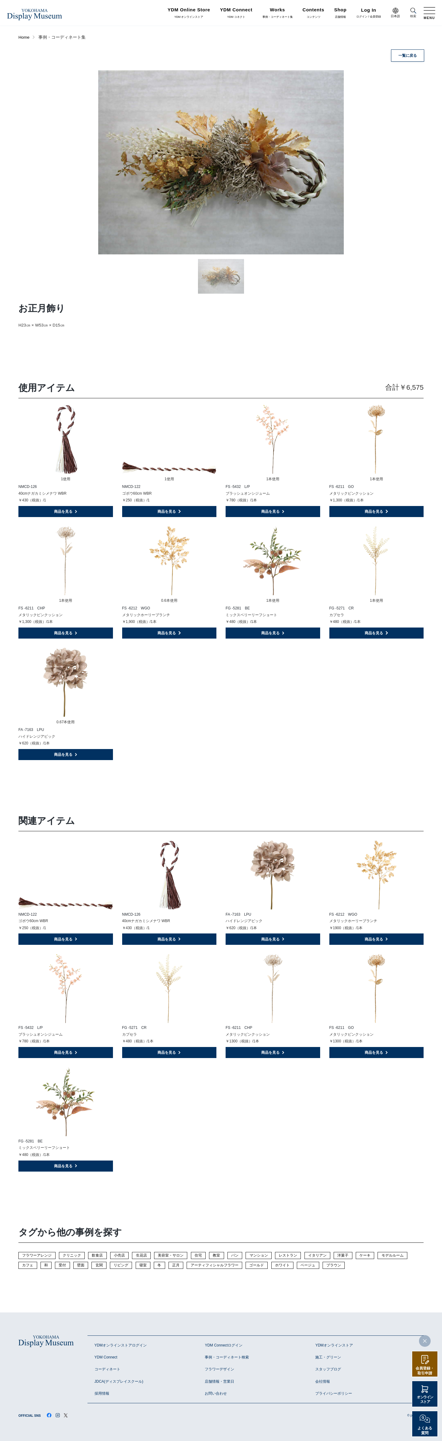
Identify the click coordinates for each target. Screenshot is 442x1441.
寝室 (143, 1265)
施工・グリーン (328, 1357)
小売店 (119, 1255)
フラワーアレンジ (37, 1255)
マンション (259, 1255)
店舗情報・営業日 (219, 1381)
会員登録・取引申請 (425, 1370)
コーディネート (107, 1369)
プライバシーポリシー (333, 1393)
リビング (121, 1265)
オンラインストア (425, 1399)
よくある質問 (424, 1430)
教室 (216, 1255)
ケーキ (364, 1255)
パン (234, 1255)
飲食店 (97, 1255)
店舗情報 (340, 13)
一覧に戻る (407, 55)
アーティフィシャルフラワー (214, 1265)
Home (23, 37)
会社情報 (322, 1381)
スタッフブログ (328, 1369)
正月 (176, 1265)
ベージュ (307, 1265)
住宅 (198, 1255)
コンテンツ (313, 13)
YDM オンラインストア (189, 13)
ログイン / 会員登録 (368, 13)
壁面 (80, 1265)
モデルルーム (393, 1255)
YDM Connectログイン (223, 1345)
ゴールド (256, 1265)
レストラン (288, 1255)
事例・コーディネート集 (277, 13)
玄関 (99, 1265)
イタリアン (317, 1255)
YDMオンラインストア (334, 1345)
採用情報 (102, 1393)
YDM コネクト (236, 13)
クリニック (72, 1255)
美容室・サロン (171, 1255)
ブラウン (333, 1265)
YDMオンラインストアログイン (121, 1345)
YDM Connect (106, 1357)
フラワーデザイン (219, 1369)
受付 (62, 1265)
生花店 (141, 1255)
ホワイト (282, 1265)
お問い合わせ (216, 1393)
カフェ (27, 1265)
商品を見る (66, 511)
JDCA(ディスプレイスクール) (119, 1381)
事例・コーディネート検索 (227, 1357)
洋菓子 (342, 1255)
